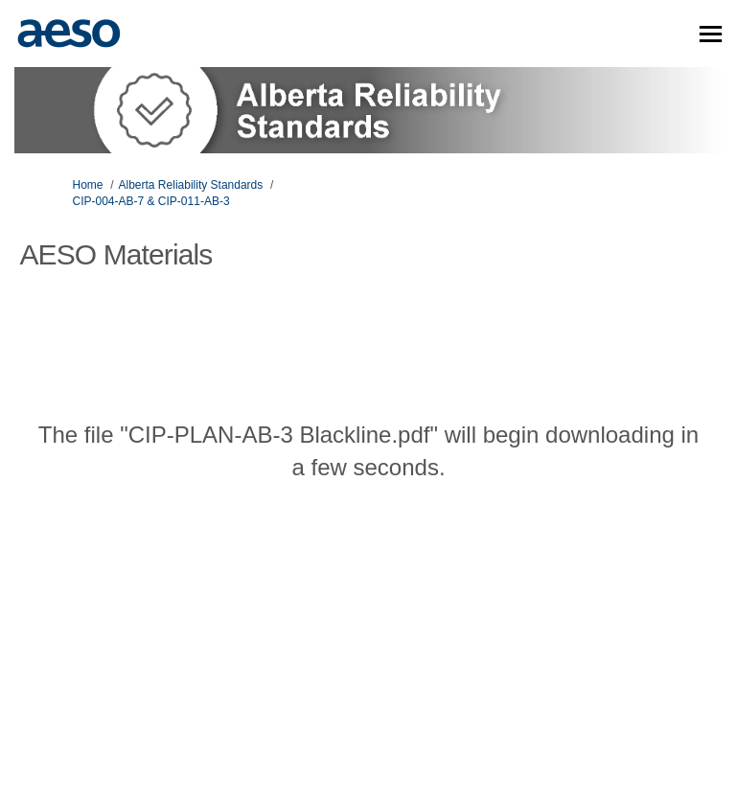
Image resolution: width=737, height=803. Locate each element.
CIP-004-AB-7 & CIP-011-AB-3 (151, 201)
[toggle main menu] (710, 34)
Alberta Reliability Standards (191, 185)
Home (88, 185)
